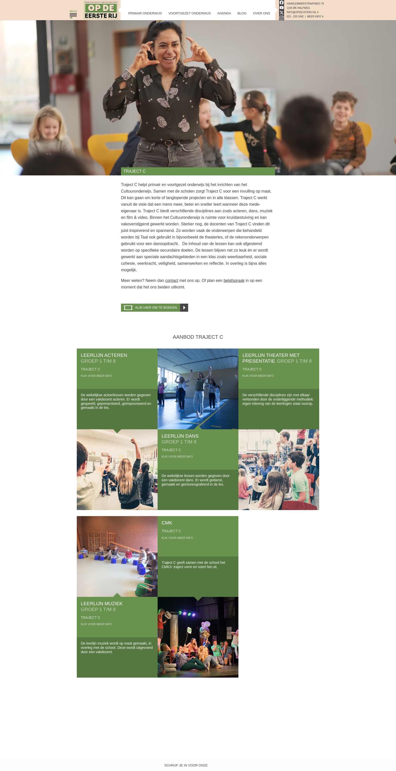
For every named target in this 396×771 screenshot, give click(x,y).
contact (171, 280)
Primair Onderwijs (145, 13)
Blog (241, 13)
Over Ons (261, 13)
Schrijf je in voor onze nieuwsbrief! (186, 766)
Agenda (224, 13)
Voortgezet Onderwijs (189, 13)
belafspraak (234, 280)
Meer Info (314, 16)
